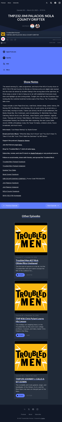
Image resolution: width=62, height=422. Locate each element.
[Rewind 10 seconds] (8, 40)
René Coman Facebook (11, 174)
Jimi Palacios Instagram (11, 187)
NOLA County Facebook (11, 191)
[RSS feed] (47, 3)
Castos (43, 418)
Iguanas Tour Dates (9, 170)
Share (59, 42)
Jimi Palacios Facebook (11, 183)
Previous (10, 206)
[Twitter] (51, 3)
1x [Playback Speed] (11, 39)
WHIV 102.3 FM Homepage (12, 195)
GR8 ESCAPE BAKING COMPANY (15, 179)
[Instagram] (59, 3)
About (9, 3)
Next (53, 206)
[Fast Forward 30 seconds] (15, 40)
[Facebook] (55, 3)
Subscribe (16, 3)
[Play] (3, 39)
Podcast (3, 3)
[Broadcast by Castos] (3, 43)
